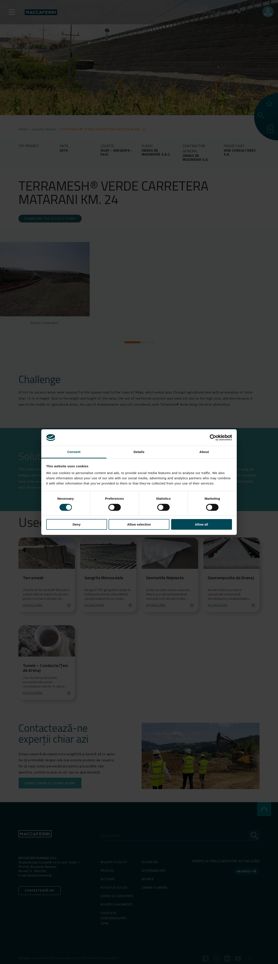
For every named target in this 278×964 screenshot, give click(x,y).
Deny (77, 524)
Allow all (201, 524)
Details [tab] (139, 452)
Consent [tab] (74, 452)
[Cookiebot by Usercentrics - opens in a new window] (213, 437)
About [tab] (204, 452)
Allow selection (139, 524)
